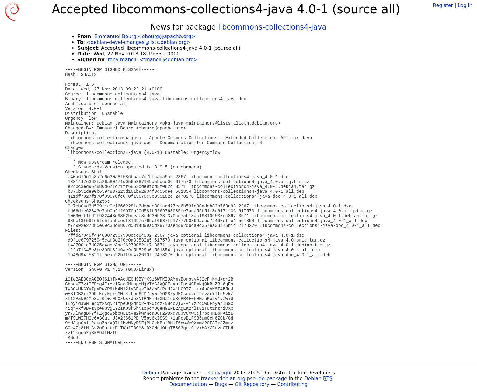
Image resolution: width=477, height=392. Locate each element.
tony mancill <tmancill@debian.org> (153, 59)
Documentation (188, 384)
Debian (150, 373)
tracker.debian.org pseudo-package (244, 378)
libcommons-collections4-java (272, 27)
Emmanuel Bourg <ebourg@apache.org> (144, 36)
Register (443, 5)
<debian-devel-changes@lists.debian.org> (138, 42)
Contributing (292, 384)
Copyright (220, 373)
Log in (465, 5)
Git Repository (252, 384)
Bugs (221, 384)
